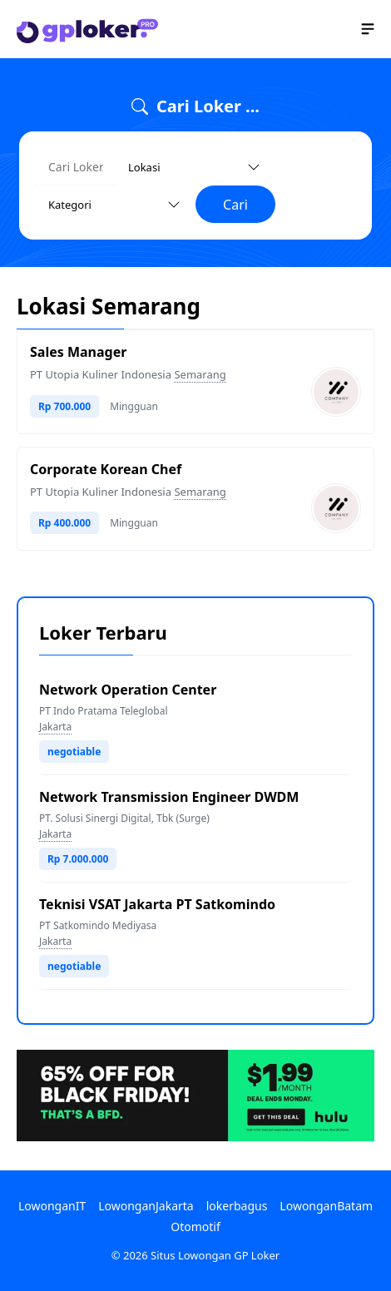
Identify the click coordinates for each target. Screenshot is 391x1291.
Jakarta (55, 727)
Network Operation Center (127, 689)
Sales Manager (78, 352)
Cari (235, 204)
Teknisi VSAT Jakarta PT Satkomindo (157, 904)
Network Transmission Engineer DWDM (169, 797)
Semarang (199, 374)
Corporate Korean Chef (105, 469)
